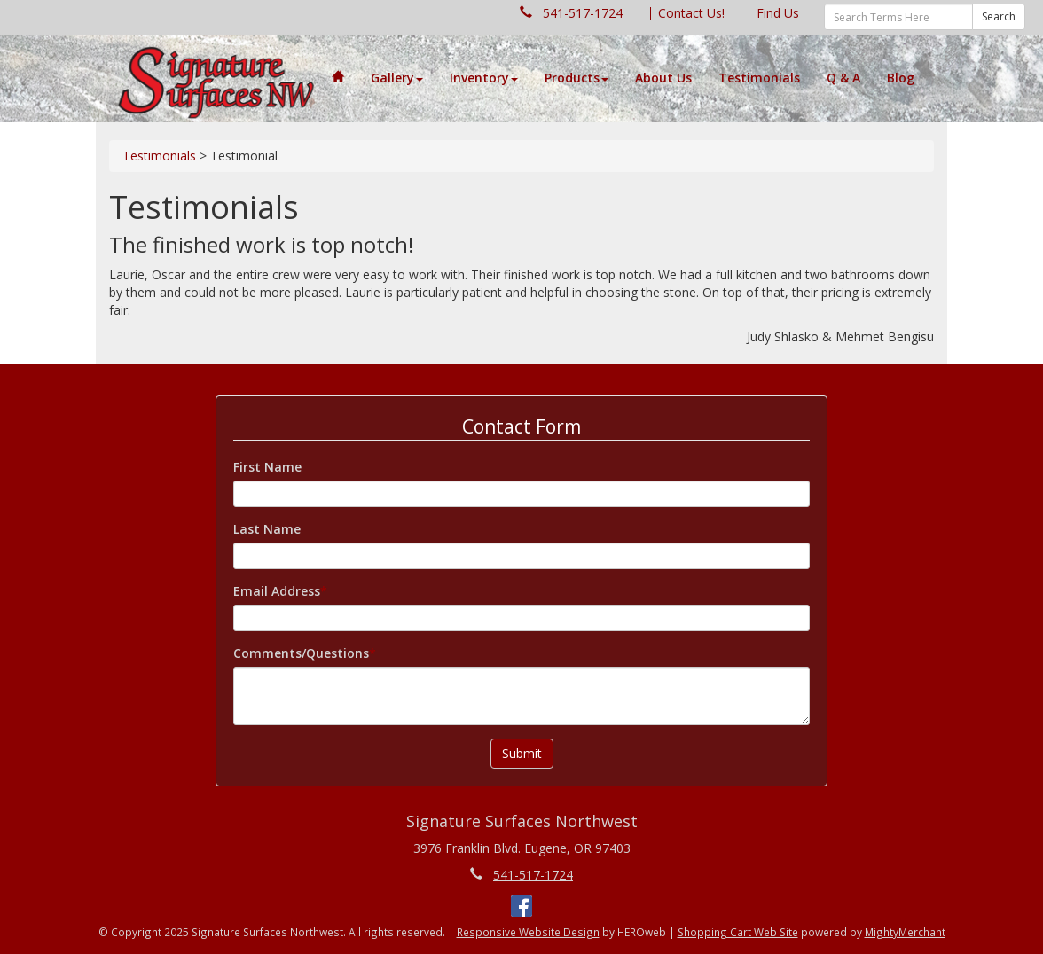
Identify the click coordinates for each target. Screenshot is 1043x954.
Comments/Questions (301, 653)
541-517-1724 (583, 12)
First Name (267, 466)
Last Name (267, 528)
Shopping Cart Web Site (738, 932)
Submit (522, 753)
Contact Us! (691, 12)
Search (999, 16)
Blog (900, 77)
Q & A (843, 77)
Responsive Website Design (528, 932)
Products (576, 77)
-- (216, 78)
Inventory (484, 77)
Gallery (397, 77)
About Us (663, 77)
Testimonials (759, 77)
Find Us (778, 12)
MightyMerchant (905, 932)
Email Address (276, 591)
